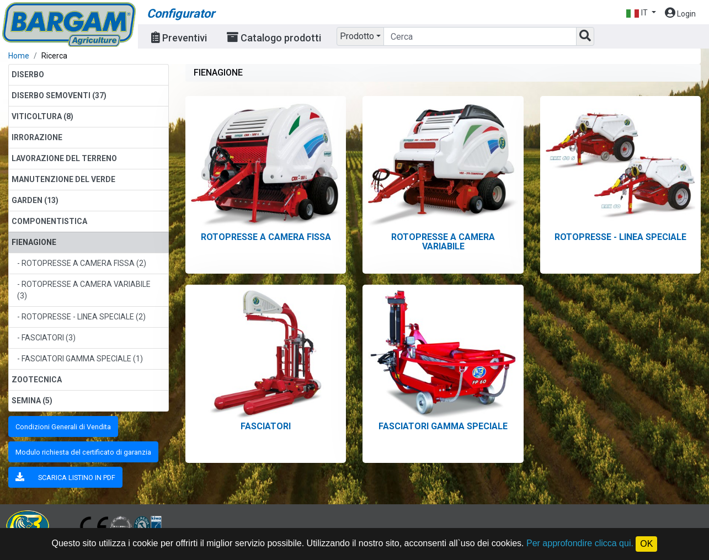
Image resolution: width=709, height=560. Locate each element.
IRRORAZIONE (37, 137)
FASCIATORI (266, 426)
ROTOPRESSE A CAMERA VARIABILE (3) (84, 290)
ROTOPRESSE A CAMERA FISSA (266, 237)
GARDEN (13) (35, 200)
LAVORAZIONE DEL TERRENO (64, 158)
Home (18, 55)
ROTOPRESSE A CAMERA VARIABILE (443, 242)
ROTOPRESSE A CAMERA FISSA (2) (84, 263)
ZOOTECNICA (37, 379)
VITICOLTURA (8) (42, 116)
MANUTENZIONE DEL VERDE (63, 179)
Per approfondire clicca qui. (579, 543)
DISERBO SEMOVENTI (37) (59, 95)
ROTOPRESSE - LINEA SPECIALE (620, 237)
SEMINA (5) (32, 400)
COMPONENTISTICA (49, 221)
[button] (640, 13)
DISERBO (28, 74)
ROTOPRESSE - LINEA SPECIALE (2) (84, 316)
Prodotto (357, 36)
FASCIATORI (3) (49, 337)
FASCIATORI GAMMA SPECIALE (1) (82, 358)
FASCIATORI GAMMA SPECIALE (443, 426)
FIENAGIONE (34, 242)
